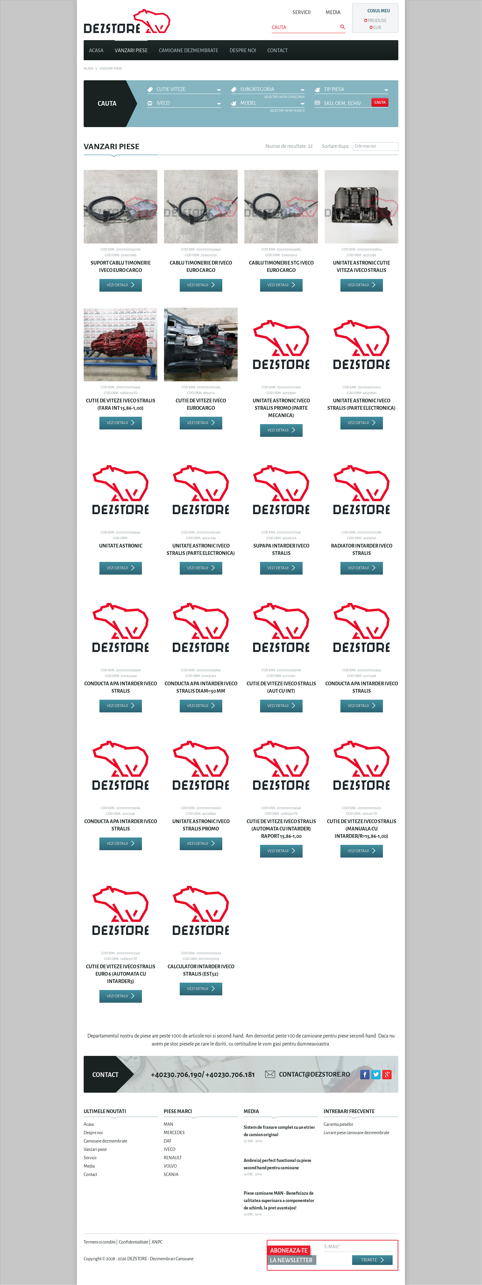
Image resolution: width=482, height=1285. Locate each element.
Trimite (369, 1260)
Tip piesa (334, 89)
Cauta (380, 102)
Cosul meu (379, 11)
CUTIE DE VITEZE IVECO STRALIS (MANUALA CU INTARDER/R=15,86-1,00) (361, 829)
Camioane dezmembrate (188, 50)
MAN (168, 1124)
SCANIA (171, 1174)
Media (333, 12)
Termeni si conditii (99, 1242)
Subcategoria (257, 89)
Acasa (96, 50)
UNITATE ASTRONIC (120, 546)
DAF (167, 1141)
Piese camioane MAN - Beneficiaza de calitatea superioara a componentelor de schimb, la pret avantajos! (279, 1200)
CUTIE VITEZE (171, 89)
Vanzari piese (131, 50)
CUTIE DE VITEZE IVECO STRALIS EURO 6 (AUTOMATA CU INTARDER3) (120, 974)
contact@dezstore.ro (314, 1074)
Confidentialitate (133, 1242)
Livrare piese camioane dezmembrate (356, 1132)
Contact (277, 50)
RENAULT (173, 1158)
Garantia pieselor (338, 1124)
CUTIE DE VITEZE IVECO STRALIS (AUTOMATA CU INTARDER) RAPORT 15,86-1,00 (281, 829)
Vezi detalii (117, 285)
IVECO (163, 103)
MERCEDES (174, 1132)
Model (248, 103)
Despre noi (243, 50)
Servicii (302, 12)
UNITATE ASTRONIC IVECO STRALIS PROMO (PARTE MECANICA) (281, 408)
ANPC (157, 1242)
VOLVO (170, 1166)
